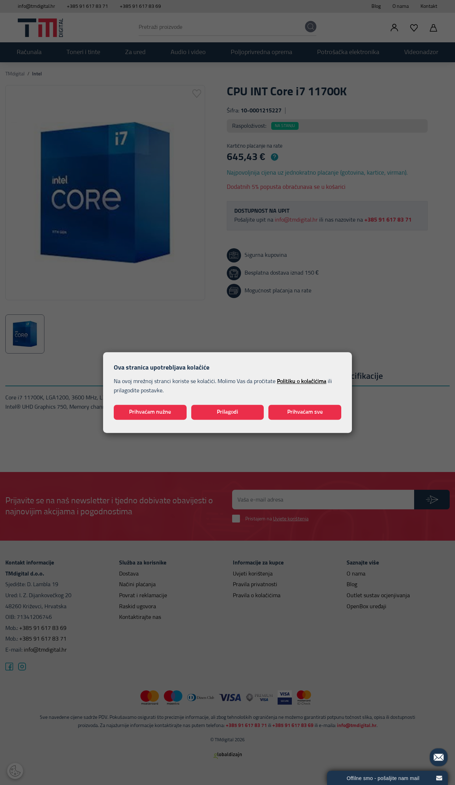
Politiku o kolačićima (301, 381)
